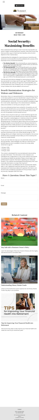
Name (2, 178)
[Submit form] (4, 203)
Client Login (19, 5)
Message (3, 193)
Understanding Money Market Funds (14, 285)
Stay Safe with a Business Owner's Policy (15, 247)
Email (2, 185)
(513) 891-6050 (21, 411)
